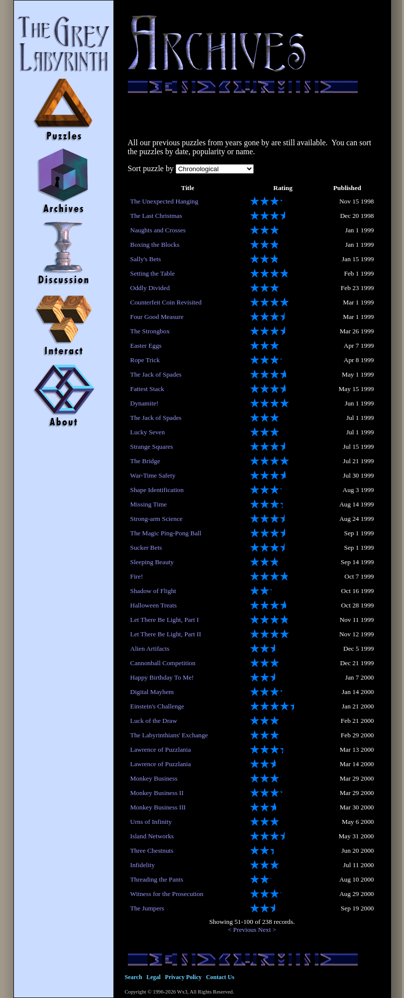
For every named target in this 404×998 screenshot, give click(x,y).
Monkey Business (154, 778)
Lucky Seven (147, 432)
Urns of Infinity (151, 821)
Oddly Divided (150, 288)
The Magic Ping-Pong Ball (166, 533)
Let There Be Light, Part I (164, 619)
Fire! (136, 576)
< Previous (242, 929)
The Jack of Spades (156, 374)
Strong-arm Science (156, 518)
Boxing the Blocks (155, 244)
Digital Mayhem (152, 692)
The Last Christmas (156, 215)
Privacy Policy (183, 977)
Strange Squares (151, 446)
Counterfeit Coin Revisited (166, 302)
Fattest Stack (147, 389)
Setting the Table (152, 273)
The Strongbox (150, 331)
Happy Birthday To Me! (162, 677)
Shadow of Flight (153, 591)
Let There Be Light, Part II (166, 634)
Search (133, 977)
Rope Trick (145, 360)
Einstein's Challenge (157, 706)
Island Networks (152, 836)
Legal (153, 977)
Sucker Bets (146, 547)
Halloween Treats (153, 605)
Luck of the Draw (153, 720)
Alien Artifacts (150, 648)
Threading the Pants (157, 879)
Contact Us (220, 977)
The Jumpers (147, 908)
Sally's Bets (145, 259)
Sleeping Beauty (152, 562)
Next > (267, 929)
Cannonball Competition (163, 663)
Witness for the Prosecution (166, 894)
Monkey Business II (157, 793)
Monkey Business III (158, 807)
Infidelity (142, 865)
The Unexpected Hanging (164, 201)
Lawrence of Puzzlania (160, 749)
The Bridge (145, 461)
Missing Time (148, 504)
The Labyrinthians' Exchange (169, 735)
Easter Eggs (146, 345)
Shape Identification (157, 490)
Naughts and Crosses (158, 230)
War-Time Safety (153, 475)
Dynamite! (144, 403)
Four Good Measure (157, 316)
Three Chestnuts (152, 850)
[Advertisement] (252, 115)
